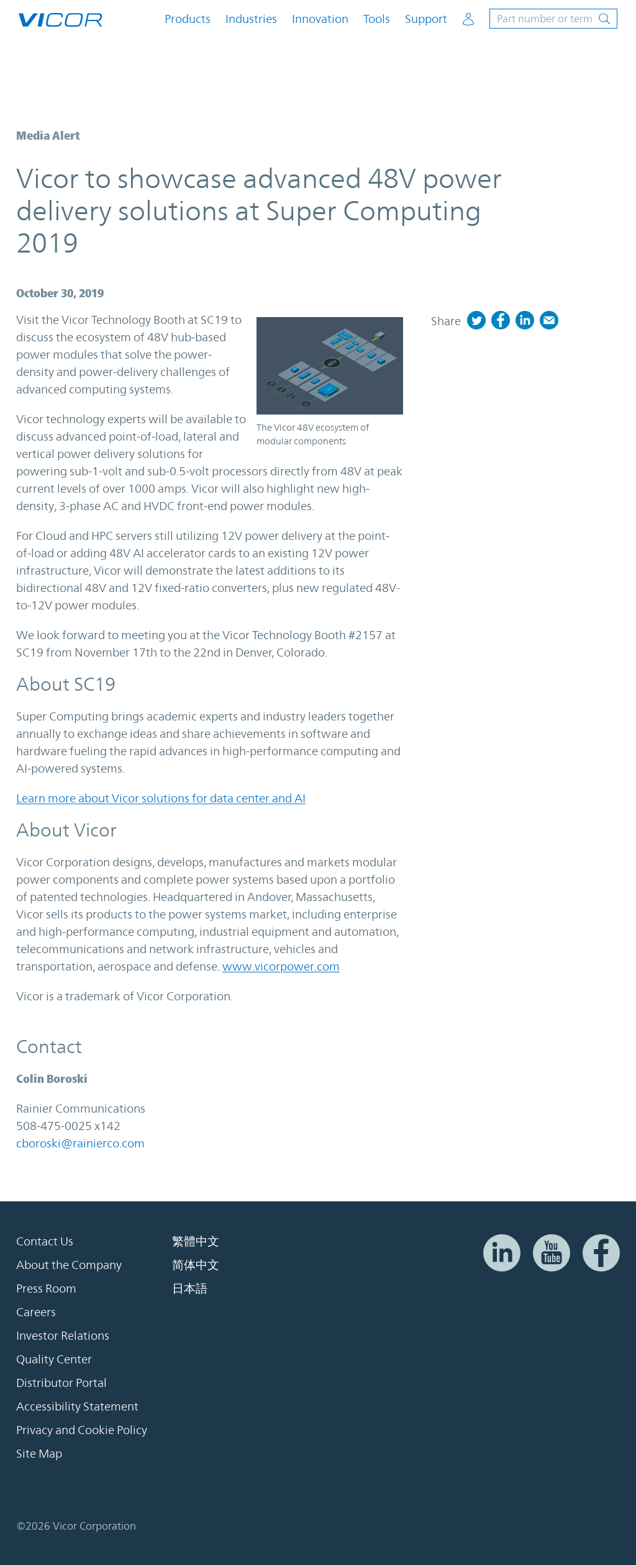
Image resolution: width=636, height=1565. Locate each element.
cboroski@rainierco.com (80, 1143)
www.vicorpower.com (281, 966)
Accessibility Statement (77, 1406)
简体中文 (195, 1264)
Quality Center (54, 1359)
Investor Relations (62, 1335)
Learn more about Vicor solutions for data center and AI (161, 798)
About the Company (69, 1264)
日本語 (189, 1288)
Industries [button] (251, 18)
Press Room (46, 1288)
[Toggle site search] (553, 19)
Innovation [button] (320, 18)
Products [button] (188, 18)
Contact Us (44, 1241)
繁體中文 (195, 1241)
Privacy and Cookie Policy (81, 1430)
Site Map (39, 1453)
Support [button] (426, 18)
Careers (36, 1312)
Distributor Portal (61, 1382)
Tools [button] (376, 18)
